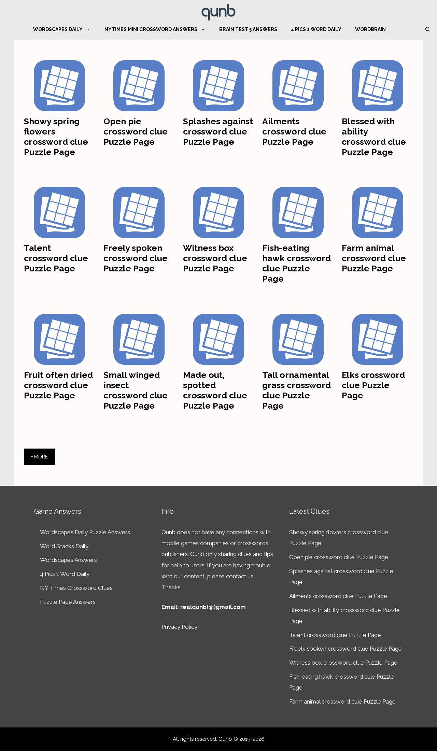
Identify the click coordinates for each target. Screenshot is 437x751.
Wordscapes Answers (68, 559)
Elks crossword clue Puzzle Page (373, 385)
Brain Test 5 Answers (248, 29)
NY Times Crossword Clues (76, 587)
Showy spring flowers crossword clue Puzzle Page (56, 136)
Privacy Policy (179, 626)
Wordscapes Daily (65, 29)
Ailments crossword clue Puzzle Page (294, 131)
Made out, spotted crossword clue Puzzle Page (215, 390)
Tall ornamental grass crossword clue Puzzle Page (296, 390)
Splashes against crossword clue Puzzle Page (218, 131)
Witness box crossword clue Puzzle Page (215, 258)
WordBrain (370, 29)
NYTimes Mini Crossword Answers (158, 29)
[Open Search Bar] (428, 29)
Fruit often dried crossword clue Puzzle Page (58, 385)
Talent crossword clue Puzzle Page (56, 258)
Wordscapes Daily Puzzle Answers (85, 532)
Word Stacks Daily (64, 546)
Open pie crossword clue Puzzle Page (135, 131)
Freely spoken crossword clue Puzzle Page (135, 258)
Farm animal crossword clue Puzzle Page (374, 258)
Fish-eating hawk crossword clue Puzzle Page (296, 263)
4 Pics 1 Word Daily (316, 29)
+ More (39, 456)
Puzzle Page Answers (68, 601)
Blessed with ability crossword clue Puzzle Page (374, 136)
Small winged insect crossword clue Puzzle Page (135, 390)
